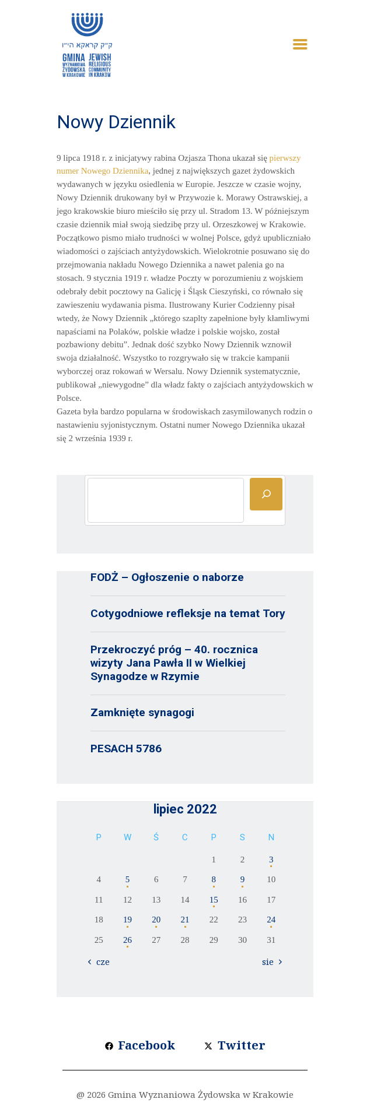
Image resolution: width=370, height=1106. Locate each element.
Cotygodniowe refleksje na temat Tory (187, 613)
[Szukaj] (266, 494)
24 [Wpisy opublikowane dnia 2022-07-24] (271, 919)
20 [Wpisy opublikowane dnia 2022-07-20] (156, 919)
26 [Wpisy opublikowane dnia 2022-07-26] (127, 940)
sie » (271, 961)
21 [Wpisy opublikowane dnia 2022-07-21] (185, 919)
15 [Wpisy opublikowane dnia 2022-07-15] (214, 899)
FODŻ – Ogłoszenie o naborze (167, 577)
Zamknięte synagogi (142, 712)
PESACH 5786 (126, 748)
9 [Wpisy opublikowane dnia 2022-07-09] (242, 879)
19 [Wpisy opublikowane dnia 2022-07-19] (127, 919)
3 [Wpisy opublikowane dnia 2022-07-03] (271, 859)
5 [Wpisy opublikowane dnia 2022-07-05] (127, 879)
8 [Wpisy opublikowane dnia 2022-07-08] (214, 879)
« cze (100, 961)
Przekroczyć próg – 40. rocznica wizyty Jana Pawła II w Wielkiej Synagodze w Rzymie (174, 663)
